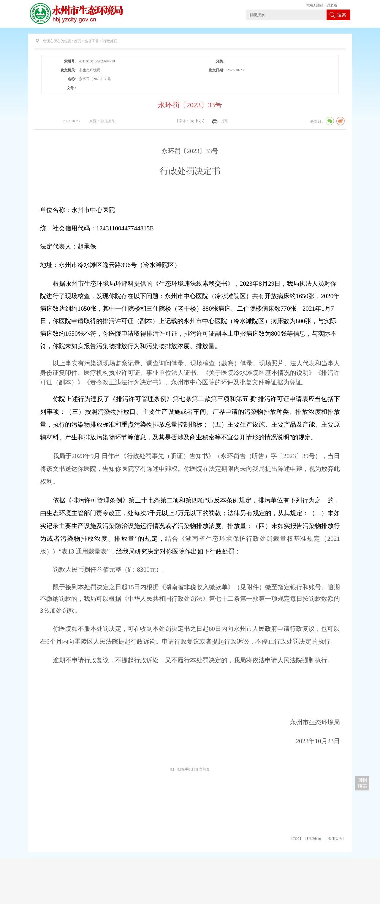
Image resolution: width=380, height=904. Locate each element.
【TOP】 (296, 839)
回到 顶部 (362, 783)
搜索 (341, 14)
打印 (224, 121)
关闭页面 (335, 839)
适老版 (332, 5)
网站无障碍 (315, 5)
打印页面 (314, 839)
